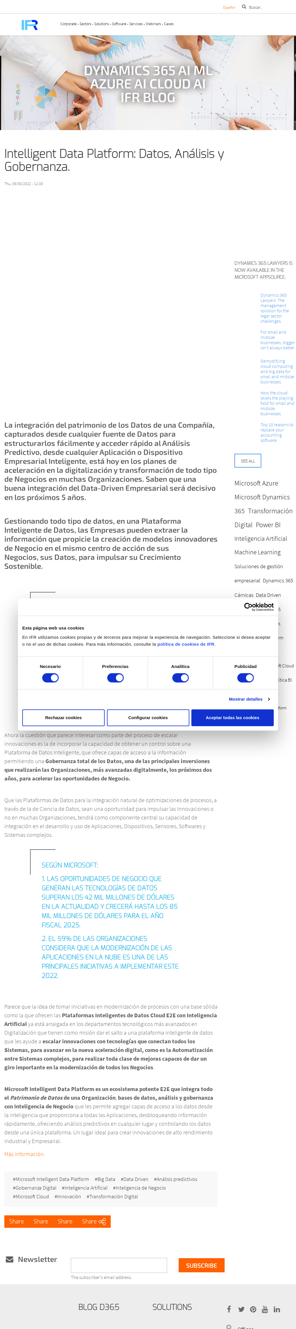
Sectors (85, 23)
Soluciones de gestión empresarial (258, 573)
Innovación (69, 1196)
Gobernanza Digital (36, 1188)
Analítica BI (281, 680)
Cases (169, 23)
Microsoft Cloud (32, 1196)
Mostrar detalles (246, 699)
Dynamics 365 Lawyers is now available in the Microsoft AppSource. (263, 270)
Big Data (106, 1179)
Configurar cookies (148, 717)
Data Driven (136, 1179)
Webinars (153, 23)
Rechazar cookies (63, 717)
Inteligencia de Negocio (141, 1188)
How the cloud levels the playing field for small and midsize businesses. (277, 403)
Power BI (268, 524)
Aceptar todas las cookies (232, 717)
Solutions (101, 23)
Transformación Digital (113, 1196)
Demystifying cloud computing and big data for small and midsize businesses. (277, 371)
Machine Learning (257, 552)
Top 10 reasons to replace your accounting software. (277, 432)
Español (229, 7)
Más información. (24, 1154)
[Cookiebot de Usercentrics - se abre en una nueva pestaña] (248, 607)
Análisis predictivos (177, 1179)
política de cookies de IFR (186, 644)
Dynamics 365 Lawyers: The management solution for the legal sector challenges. (274, 308)
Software (119, 23)
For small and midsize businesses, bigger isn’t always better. (277, 339)
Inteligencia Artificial (86, 1188)
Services (136, 23)
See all (248, 461)
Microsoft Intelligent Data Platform (52, 1179)
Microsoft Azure (256, 483)
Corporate (68, 23)
